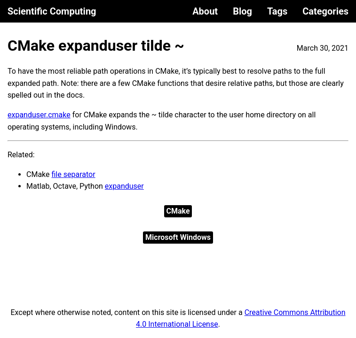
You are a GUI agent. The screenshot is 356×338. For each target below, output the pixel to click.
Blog (242, 11)
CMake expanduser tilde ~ (96, 45)
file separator (73, 174)
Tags (277, 11)
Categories (325, 11)
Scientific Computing (52, 11)
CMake (178, 211)
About (205, 11)
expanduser (124, 186)
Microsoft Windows (178, 237)
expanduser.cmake (39, 114)
